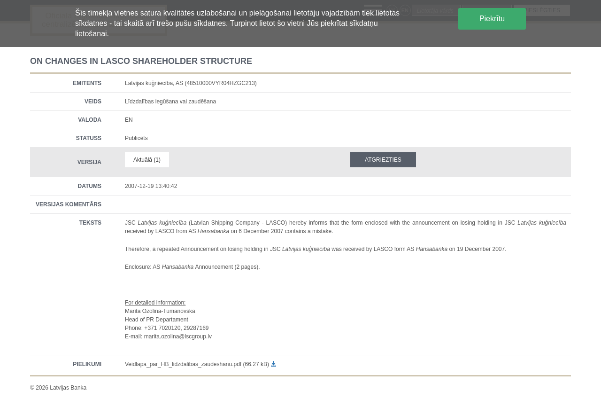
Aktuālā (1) (147, 159)
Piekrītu (492, 19)
